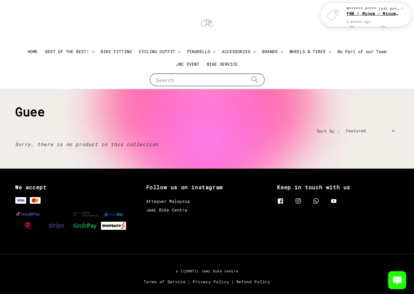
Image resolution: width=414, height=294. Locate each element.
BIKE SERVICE (222, 64)
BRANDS (270, 51)
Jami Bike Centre (167, 210)
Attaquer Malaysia (168, 201)
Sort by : (328, 131)
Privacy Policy (211, 281)
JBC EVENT (187, 64)
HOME (33, 51)
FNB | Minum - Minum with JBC (373, 7)
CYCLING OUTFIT (157, 51)
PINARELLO (198, 51)
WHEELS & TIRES (308, 51)
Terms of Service (165, 281)
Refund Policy (253, 281)
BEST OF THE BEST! (67, 51)
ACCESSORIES (236, 51)
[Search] (254, 80)
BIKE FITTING (116, 51)
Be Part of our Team (361, 51)
